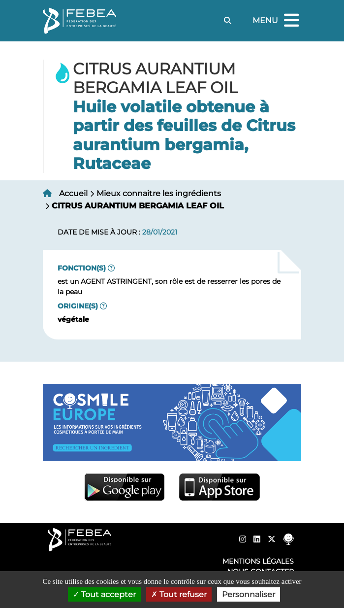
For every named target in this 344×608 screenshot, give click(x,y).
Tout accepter (104, 594)
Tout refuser (179, 594)
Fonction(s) (82, 268)
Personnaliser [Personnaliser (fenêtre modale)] (248, 594)
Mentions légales (258, 561)
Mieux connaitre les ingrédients (158, 193)
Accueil (73, 193)
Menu (277, 21)
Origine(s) (78, 306)
